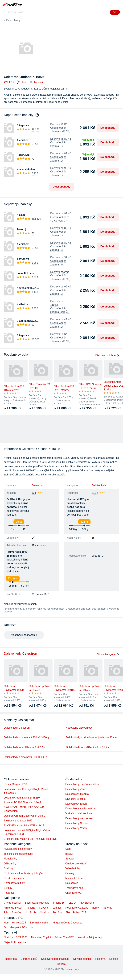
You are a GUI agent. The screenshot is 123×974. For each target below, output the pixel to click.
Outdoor (44, 912)
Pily (6, 912)
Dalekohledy (13, 20)
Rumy (95, 907)
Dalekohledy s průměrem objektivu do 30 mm (91, 737)
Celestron (37, 485)
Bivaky (69, 853)
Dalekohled (71, 883)
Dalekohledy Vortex (76, 828)
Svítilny (8, 888)
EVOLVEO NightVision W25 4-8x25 (24, 825)
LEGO (72, 902)
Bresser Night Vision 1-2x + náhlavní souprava (30, 838)
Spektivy (8, 868)
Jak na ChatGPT (64, 937)
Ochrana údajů (28, 958)
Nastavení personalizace (55, 958)
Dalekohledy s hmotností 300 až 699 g (25, 757)
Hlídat (21, 82)
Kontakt (113, 958)
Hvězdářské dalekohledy (18, 848)
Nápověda (11, 958)
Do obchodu (107, 127)
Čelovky (69, 873)
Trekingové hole (74, 888)
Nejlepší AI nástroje (15, 942)
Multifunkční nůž (74, 878)
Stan (68, 848)
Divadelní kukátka (75, 799)
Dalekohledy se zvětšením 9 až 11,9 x (87, 747)
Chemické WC (73, 892)
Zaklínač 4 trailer (39, 922)
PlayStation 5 (86, 902)
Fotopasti (9, 892)
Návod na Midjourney (90, 937)
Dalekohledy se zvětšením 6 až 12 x (24, 747)
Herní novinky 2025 (15, 922)
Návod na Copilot (41, 937)
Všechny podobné (107, 355)
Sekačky (16, 912)
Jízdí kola (30, 912)
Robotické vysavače (76, 907)
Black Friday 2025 (76, 912)
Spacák (69, 858)
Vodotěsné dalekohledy (79, 727)
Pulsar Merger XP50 (15, 784)
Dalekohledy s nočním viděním (82, 784)
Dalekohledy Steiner (76, 823)
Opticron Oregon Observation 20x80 (24, 815)
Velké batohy (72, 868)
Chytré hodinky (12, 902)
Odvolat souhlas (82, 958)
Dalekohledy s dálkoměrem (80, 808)
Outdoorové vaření (76, 863)
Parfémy (107, 907)
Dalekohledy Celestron (17, 727)
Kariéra (61, 964)
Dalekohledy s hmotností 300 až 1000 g (26, 737)
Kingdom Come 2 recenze (67, 922)
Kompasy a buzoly (14, 883)
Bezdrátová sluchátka (37, 902)
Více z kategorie (108, 654)
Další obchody (61, 186)
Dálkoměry (10, 863)
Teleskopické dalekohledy (18, 853)
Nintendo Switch (13, 907)
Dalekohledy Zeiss (75, 789)
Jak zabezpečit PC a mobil (19, 927)
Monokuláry (10, 858)
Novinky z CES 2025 (15, 937)
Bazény (57, 912)
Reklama (100, 958)
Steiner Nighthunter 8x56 (18, 820)
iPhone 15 (59, 902)
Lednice (57, 907)
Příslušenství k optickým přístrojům (23, 873)
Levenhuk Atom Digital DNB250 (22, 797)
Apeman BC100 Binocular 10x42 (22, 802)
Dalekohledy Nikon (76, 803)
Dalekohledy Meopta (77, 794)
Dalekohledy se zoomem (79, 818)
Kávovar (44, 907)
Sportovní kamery (14, 878)
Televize (31, 907)
